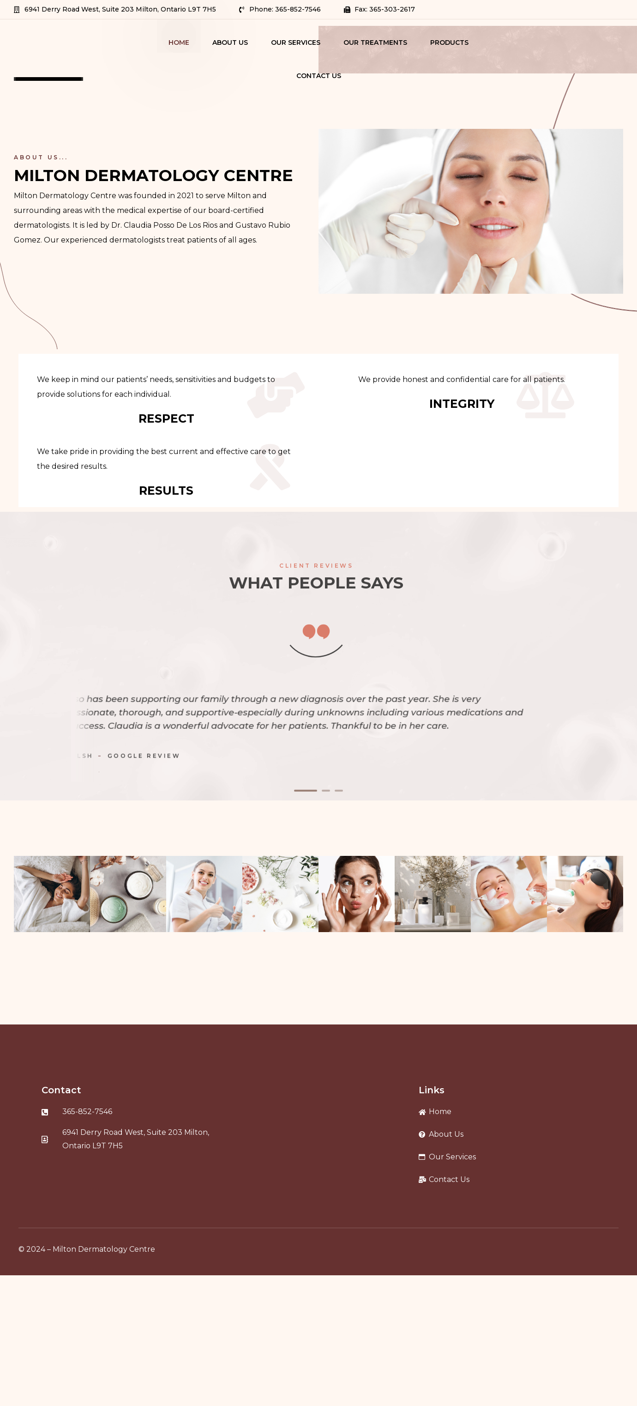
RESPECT (166, 418)
